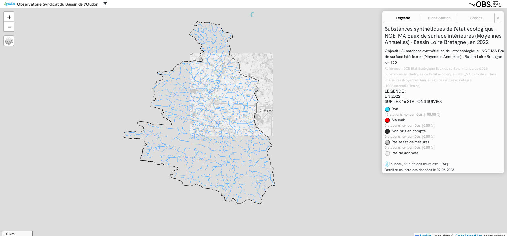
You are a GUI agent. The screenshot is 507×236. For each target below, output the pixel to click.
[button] (9, 17)
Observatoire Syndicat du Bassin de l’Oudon (57, 4)
